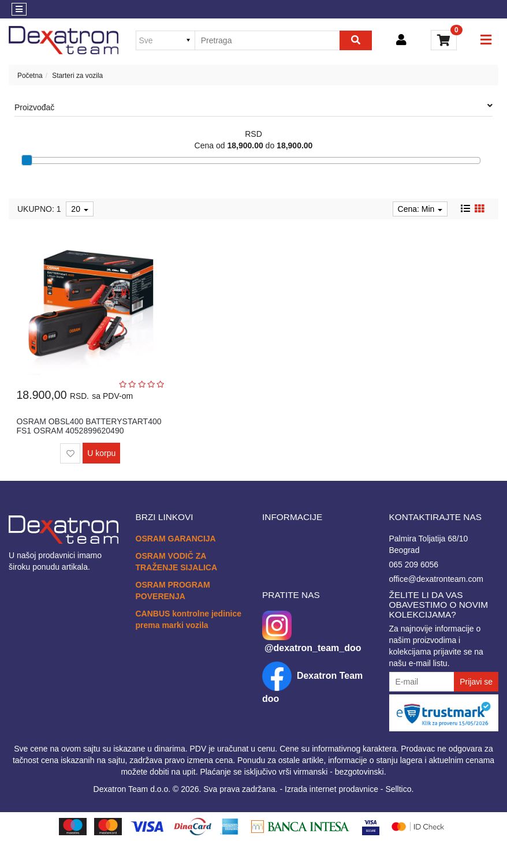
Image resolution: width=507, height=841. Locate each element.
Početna (30, 76)
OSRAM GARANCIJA (176, 538)
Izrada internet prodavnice (331, 789)
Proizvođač (253, 107)
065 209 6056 (414, 564)
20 (79, 209)
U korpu (101, 453)
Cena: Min (420, 209)
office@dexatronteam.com (436, 579)
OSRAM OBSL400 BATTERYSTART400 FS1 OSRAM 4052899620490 (88, 426)
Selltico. (399, 789)
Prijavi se (476, 681)
